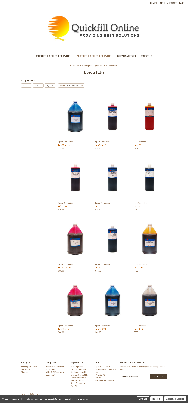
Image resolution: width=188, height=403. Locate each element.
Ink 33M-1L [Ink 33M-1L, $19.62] (63, 206)
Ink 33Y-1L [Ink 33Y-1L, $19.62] (138, 145)
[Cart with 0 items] (181, 3)
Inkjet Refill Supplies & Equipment (95, 56)
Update (50, 85)
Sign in (163, 3)
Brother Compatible (79, 372)
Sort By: (63, 85)
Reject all (156, 398)
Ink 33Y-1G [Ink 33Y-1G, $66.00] (138, 267)
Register (173, 3)
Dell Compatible (77, 380)
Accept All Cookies (175, 398)
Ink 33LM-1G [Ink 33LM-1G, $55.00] (64, 267)
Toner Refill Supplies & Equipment (54, 56)
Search (153, 3)
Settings (143, 398)
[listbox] (75, 85)
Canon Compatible (78, 369)
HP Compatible (77, 367)
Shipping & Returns (126, 56)
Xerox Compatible (78, 383)
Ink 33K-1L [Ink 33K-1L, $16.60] (138, 206)
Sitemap (24, 372)
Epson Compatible (78, 378)
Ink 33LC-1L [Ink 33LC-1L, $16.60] (101, 267)
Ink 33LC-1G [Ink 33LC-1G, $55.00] (64, 145)
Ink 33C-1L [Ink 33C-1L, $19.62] (100, 206)
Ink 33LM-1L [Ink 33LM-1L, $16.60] (101, 145)
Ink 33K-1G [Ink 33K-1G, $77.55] (138, 329)
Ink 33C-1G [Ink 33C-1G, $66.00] (100, 329)
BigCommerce (35, 394)
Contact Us (146, 56)
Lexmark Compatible (79, 375)
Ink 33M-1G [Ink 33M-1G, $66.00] (63, 329)
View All (74, 386)
